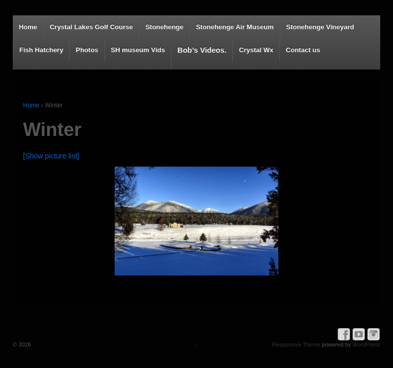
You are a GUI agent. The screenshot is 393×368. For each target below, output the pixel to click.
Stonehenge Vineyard (320, 27)
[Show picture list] (51, 156)
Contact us (303, 50)
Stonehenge (164, 27)
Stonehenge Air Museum (235, 27)
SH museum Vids (138, 50)
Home (28, 27)
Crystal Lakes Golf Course (91, 27)
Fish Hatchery (41, 50)
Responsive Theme (296, 344)
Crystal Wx (256, 50)
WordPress (366, 344)
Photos (87, 50)
